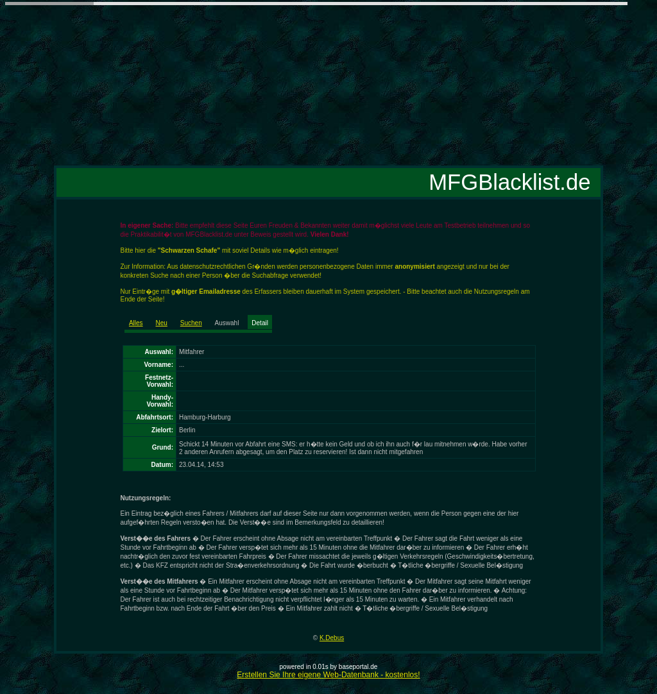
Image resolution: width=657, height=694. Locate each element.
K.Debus (332, 637)
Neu (161, 322)
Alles (136, 322)
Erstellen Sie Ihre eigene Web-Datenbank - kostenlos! (328, 674)
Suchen (191, 322)
